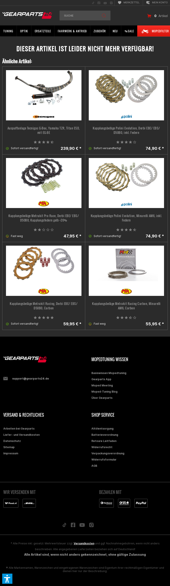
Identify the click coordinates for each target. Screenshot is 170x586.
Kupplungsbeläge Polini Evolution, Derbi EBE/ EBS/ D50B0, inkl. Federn (126, 130)
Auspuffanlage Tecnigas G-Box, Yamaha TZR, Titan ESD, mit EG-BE (44, 130)
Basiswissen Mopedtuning (108, 373)
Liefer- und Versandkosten (21, 434)
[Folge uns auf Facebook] (73, 526)
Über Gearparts (101, 397)
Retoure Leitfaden (103, 441)
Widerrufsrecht (101, 447)
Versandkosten (84, 543)
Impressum (10, 453)
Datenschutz (12, 441)
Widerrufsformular (103, 459)
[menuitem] (93, 3)
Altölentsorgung (102, 428)
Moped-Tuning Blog (104, 391)
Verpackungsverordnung (107, 453)
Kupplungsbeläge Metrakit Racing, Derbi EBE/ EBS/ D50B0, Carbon (43, 305)
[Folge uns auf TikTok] (64, 526)
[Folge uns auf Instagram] (91, 526)
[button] (7, 579)
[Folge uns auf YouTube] (82, 526)
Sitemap (9, 447)
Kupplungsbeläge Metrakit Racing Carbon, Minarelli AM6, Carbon (126, 305)
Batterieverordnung (104, 434)
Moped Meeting (102, 385)
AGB (94, 465)
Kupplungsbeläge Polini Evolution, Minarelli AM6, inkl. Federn (126, 218)
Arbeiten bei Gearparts (19, 428)
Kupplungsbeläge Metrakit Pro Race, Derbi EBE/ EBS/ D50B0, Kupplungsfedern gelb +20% (43, 218)
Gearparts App (101, 379)
